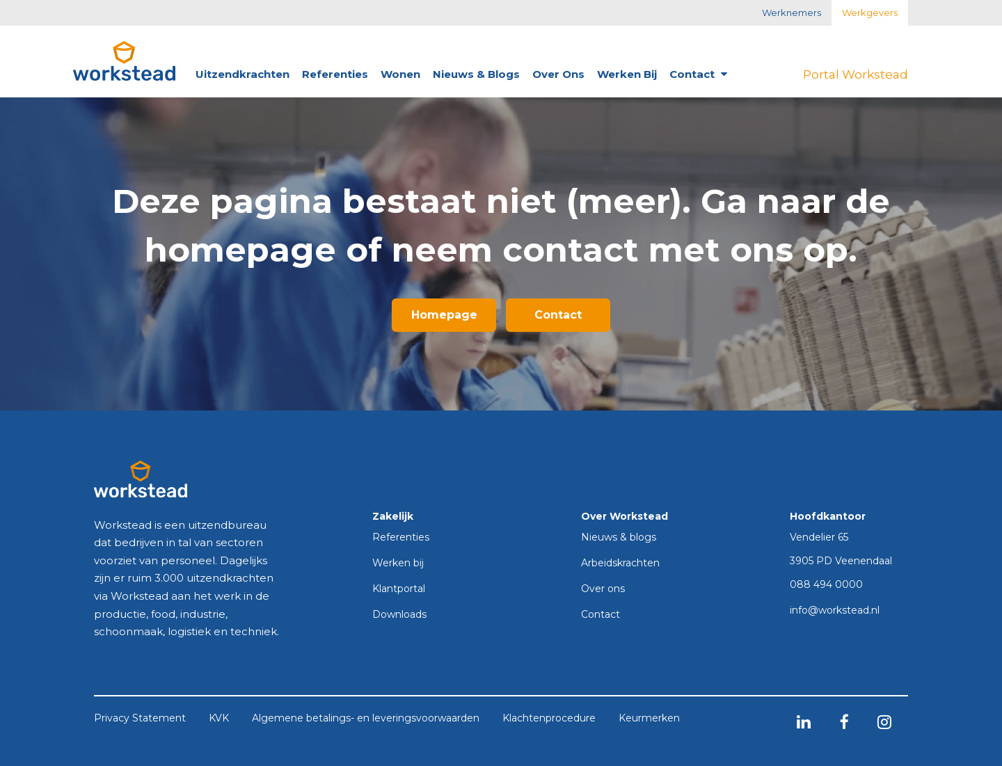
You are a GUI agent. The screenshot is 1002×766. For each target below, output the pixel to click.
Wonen (400, 74)
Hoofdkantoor (828, 516)
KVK (219, 718)
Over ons (558, 74)
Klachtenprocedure (549, 718)
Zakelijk (392, 516)
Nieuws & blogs (476, 74)
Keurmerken (649, 718)
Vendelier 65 (819, 537)
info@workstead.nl (835, 610)
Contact (698, 74)
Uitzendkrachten (242, 74)
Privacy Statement (140, 718)
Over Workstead (624, 516)
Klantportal (398, 589)
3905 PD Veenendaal (841, 560)
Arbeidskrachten (620, 563)
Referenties (335, 74)
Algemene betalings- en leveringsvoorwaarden (365, 718)
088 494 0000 (826, 585)
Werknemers (791, 12)
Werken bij (627, 74)
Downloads (399, 615)
